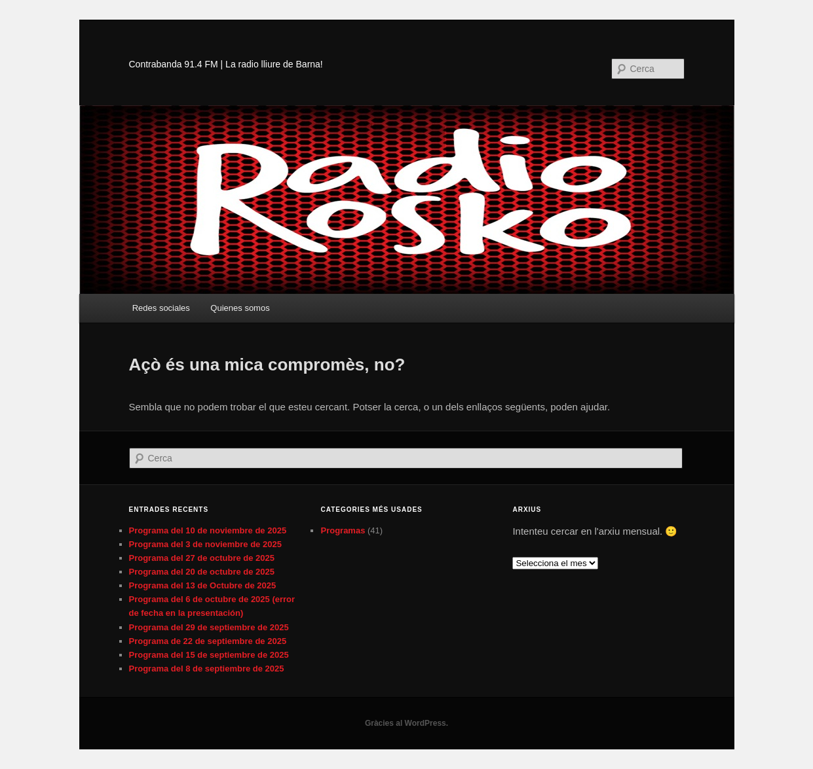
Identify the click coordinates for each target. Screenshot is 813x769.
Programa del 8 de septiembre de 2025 (206, 668)
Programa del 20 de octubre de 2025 (202, 572)
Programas (342, 530)
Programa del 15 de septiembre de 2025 (209, 655)
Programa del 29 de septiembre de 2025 (209, 627)
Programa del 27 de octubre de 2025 (202, 558)
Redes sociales (161, 308)
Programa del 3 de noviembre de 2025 (205, 544)
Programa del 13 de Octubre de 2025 (202, 585)
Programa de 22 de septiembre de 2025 (208, 641)
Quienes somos (239, 308)
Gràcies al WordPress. (406, 723)
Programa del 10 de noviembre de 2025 (208, 530)
